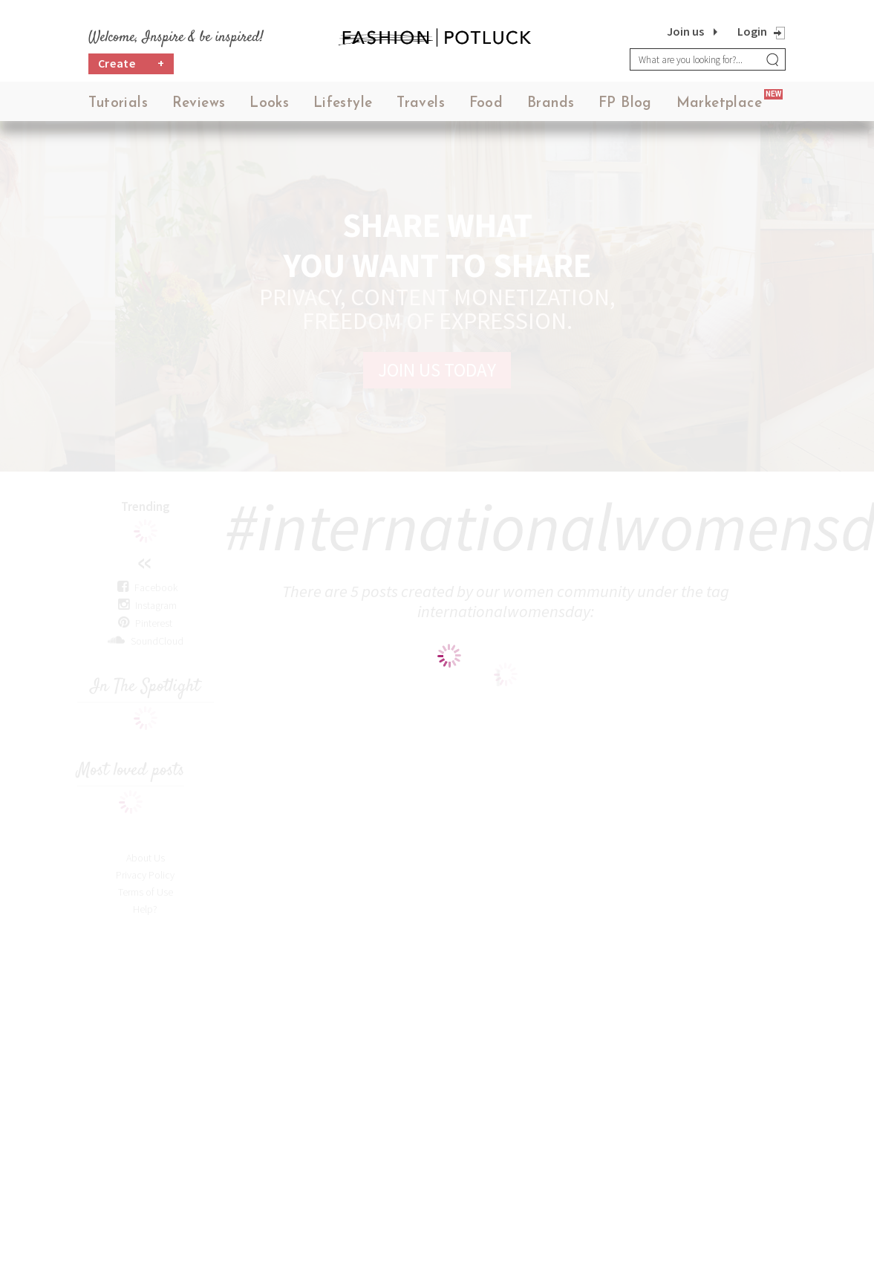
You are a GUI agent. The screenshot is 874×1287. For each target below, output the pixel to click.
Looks (269, 104)
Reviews (199, 104)
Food (486, 104)
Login (752, 31)
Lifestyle (343, 104)
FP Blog (625, 104)
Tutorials (118, 104)
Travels (421, 104)
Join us (685, 31)
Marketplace (719, 104)
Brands (550, 104)
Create (131, 63)
